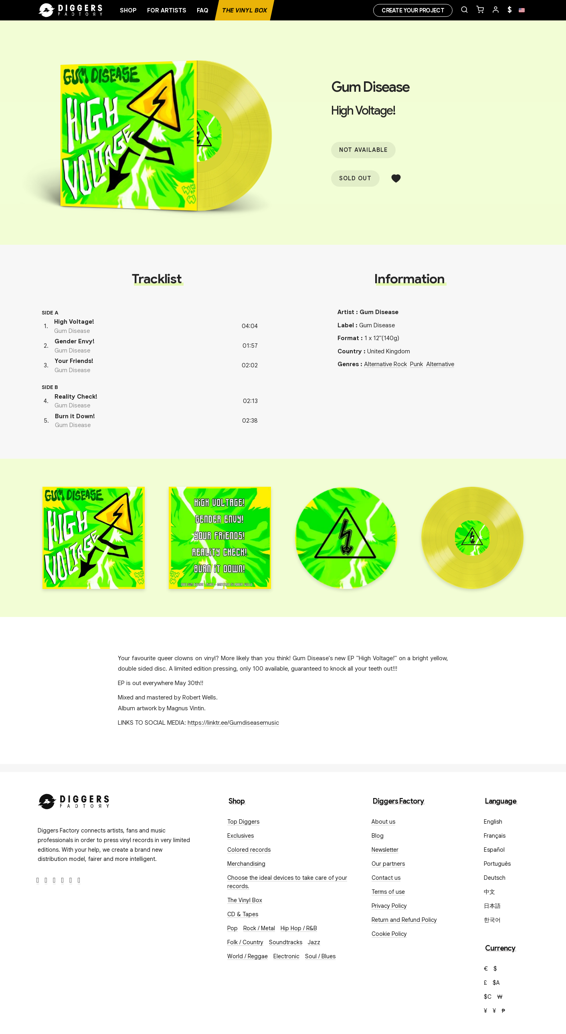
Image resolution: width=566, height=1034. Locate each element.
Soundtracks (285, 942)
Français (494, 835)
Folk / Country (245, 942)
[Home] (70, 10)
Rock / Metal (259, 928)
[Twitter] (46, 880)
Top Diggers (243, 821)
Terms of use (388, 891)
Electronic (286, 956)
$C (487, 996)
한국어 (492, 919)
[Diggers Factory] (74, 800)
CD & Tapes (242, 914)
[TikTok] (79, 880)
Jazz (314, 942)
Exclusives (240, 835)
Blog (378, 835)
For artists (166, 10)
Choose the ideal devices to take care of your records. (287, 882)
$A (496, 982)
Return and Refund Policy (404, 919)
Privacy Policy (389, 905)
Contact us (386, 877)
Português (497, 863)
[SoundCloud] (71, 880)
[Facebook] (38, 880)
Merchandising (246, 863)
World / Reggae (247, 956)
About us (383, 821)
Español (494, 849)
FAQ (202, 10)
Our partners (388, 863)
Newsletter (385, 849)
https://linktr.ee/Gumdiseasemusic (233, 722)
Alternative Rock (385, 364)
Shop (128, 10)
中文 (489, 891)
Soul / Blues (320, 956)
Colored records (249, 849)
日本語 (492, 905)
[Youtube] (63, 880)
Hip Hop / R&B (299, 928)
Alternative (440, 364)
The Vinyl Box (244, 10)
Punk (416, 364)
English (493, 821)
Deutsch (494, 877)
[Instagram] (54, 880)
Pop (232, 928)
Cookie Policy (389, 933)
